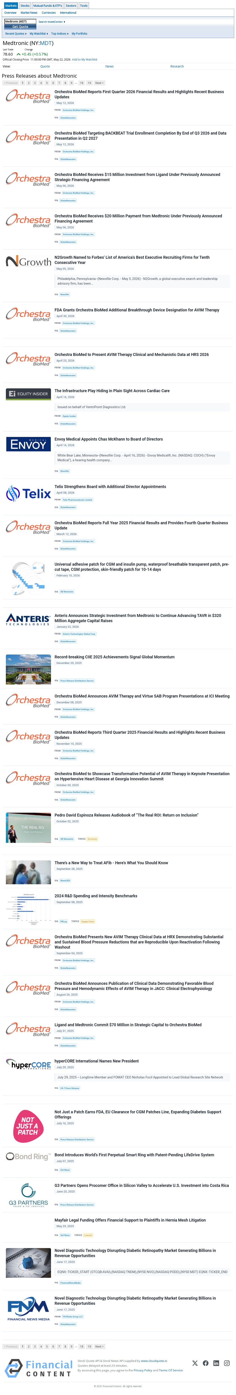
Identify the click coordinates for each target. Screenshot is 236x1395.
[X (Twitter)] (195, 1368)
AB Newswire (66, 591)
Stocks (25, 6)
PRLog (63, 921)
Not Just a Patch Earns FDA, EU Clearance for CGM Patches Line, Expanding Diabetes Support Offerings (138, 1114)
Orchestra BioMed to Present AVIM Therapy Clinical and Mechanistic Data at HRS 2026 (132, 354)
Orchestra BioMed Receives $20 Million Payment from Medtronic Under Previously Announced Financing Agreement (138, 218)
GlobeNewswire (68, 118)
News (109, 66)
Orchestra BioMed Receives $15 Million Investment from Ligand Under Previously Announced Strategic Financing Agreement (137, 177)
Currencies (49, 13)
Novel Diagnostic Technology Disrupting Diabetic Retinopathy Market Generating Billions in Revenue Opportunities (135, 1253)
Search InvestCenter (51, 21)
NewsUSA (65, 880)
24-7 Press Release (69, 1088)
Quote (45, 66)
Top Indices (58, 34)
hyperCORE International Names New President (97, 1061)
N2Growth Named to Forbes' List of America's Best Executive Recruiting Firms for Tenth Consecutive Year (132, 260)
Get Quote (20, 27)
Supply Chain (87, 921)
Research (177, 66)
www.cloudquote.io (154, 1361)
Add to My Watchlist (91, 59)
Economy (92, 839)
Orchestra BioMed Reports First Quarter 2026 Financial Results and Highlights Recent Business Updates (139, 94)
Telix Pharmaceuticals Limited (77, 500)
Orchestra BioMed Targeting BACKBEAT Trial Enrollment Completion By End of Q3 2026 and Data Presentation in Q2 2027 (140, 136)
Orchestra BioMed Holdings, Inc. (78, 110)
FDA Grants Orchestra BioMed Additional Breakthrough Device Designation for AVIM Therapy (137, 310)
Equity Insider (69, 416)
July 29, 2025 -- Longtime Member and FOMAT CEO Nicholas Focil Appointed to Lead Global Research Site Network (141, 1077)
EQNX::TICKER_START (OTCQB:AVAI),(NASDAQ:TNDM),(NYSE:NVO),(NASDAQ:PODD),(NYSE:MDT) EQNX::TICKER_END (143, 1272)
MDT (46, 43)
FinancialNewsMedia (70, 1283)
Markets (11, 6)
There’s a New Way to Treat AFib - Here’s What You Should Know (111, 863)
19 (89, 83)
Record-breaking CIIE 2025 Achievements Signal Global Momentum (115, 657)
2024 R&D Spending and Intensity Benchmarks (96, 896)
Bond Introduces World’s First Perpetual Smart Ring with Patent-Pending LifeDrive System (134, 1155)
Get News (65, 1170)
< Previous (10, 83)
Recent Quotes (14, 34)
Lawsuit (88, 1235)
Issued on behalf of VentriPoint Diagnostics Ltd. (92, 407)
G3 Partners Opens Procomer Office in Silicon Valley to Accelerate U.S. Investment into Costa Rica (142, 1185)
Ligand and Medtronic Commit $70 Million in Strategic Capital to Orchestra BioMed (128, 1025)
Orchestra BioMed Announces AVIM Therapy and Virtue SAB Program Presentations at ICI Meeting (142, 696)
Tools (84, 6)
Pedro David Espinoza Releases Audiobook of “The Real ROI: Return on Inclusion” (127, 815)
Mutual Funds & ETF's (47, 6)
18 (81, 83)
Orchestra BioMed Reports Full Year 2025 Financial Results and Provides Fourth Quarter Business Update (141, 525)
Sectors (71, 6)
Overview (10, 13)
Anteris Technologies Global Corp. (79, 634)
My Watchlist (38, 34)
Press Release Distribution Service (77, 681)
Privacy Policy (143, 1370)
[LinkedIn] (216, 1368)
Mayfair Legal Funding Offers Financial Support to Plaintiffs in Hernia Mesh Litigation (130, 1220)
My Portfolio (79, 34)
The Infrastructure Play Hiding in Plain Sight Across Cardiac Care (112, 391)
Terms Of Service (171, 1370)
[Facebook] (205, 1368)
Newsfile (64, 294)
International (68, 13)
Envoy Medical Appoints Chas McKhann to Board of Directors (109, 439)
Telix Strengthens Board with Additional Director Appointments (110, 486)
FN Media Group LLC (73, 1316)
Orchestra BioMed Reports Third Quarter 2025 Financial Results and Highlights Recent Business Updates (140, 735)
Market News (29, 13)
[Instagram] (226, 1368)
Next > (99, 83)
